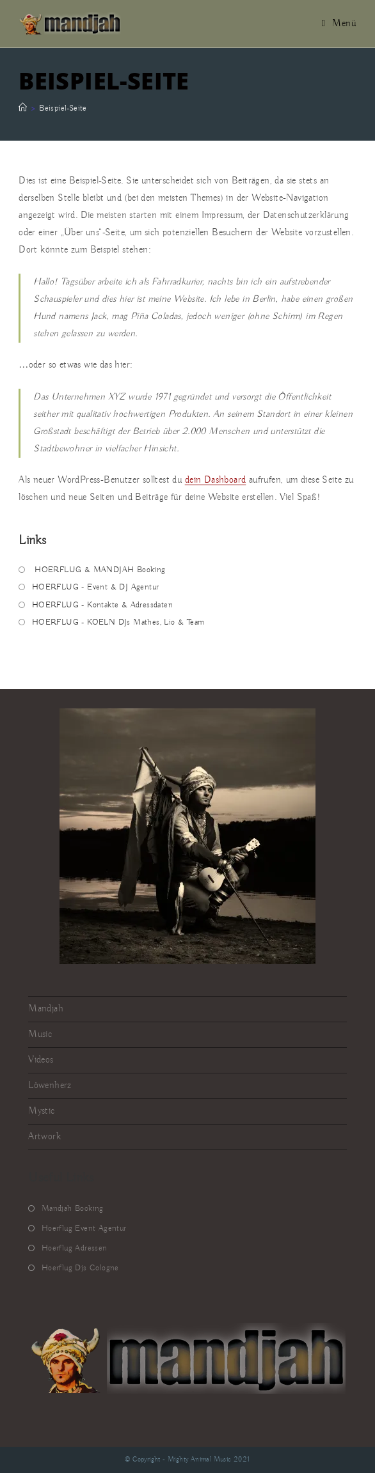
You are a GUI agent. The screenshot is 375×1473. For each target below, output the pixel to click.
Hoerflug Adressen (75, 1248)
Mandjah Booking (73, 1208)
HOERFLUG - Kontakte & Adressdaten (102, 605)
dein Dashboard (215, 480)
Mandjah (45, 1009)
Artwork (44, 1136)
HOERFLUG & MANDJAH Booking (99, 570)
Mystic (41, 1111)
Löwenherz (50, 1085)
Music (40, 1034)
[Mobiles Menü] (339, 23)
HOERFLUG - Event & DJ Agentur (95, 587)
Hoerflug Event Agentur (84, 1228)
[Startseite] (23, 108)
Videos (40, 1060)
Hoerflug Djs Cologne (80, 1268)
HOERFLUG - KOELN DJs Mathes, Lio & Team (118, 622)
